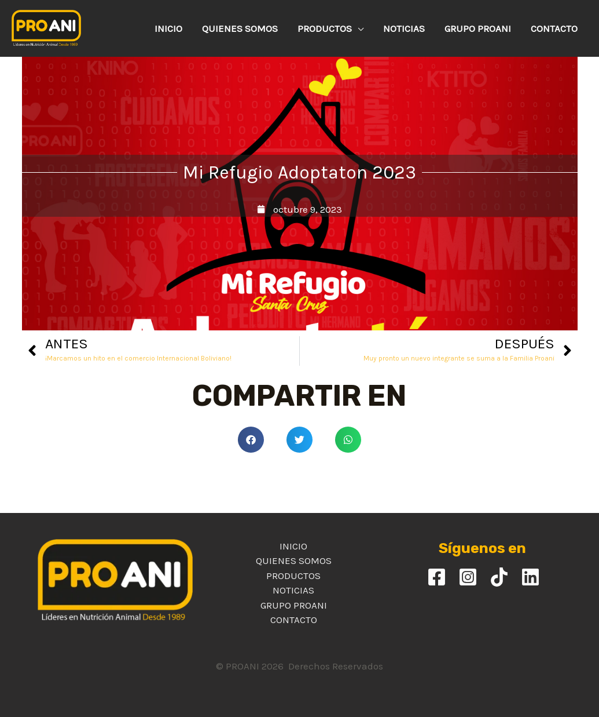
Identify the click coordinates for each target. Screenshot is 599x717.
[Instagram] (468, 577)
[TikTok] (499, 577)
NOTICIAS (293, 590)
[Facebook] (436, 577)
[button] (251, 440)
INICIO (293, 546)
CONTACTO (293, 619)
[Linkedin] (530, 577)
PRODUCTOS (293, 575)
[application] (357, 28)
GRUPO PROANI (293, 605)
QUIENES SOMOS (294, 560)
